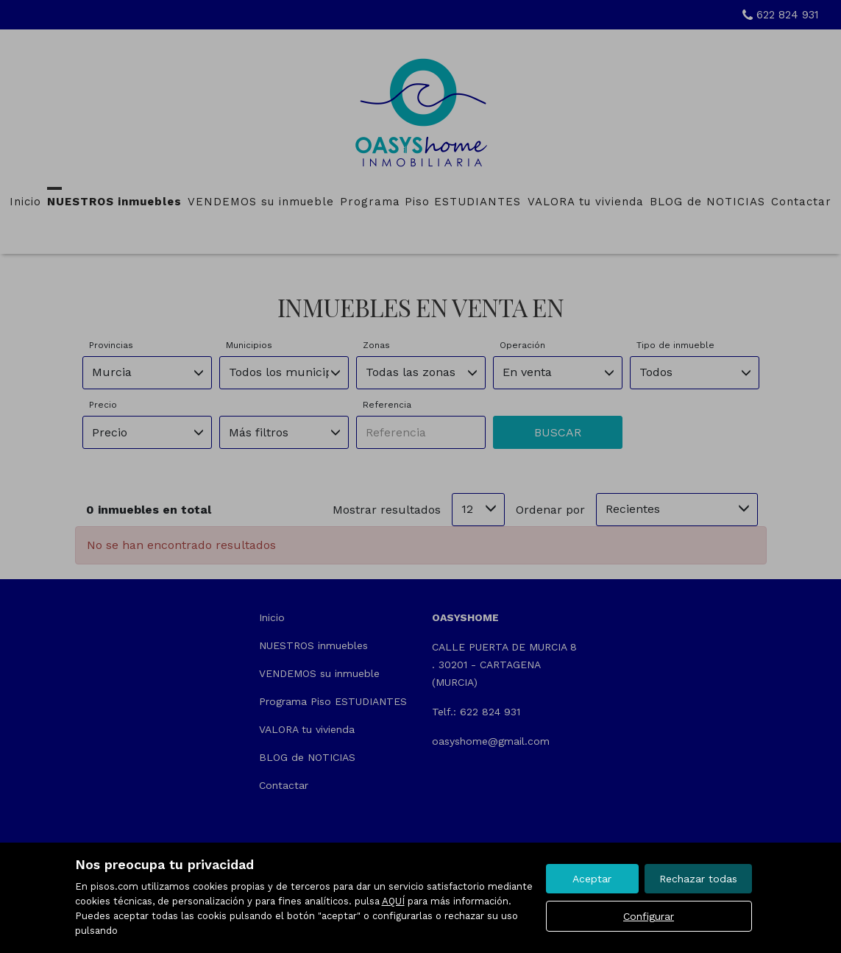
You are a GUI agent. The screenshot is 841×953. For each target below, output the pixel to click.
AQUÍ (393, 901)
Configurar (648, 916)
